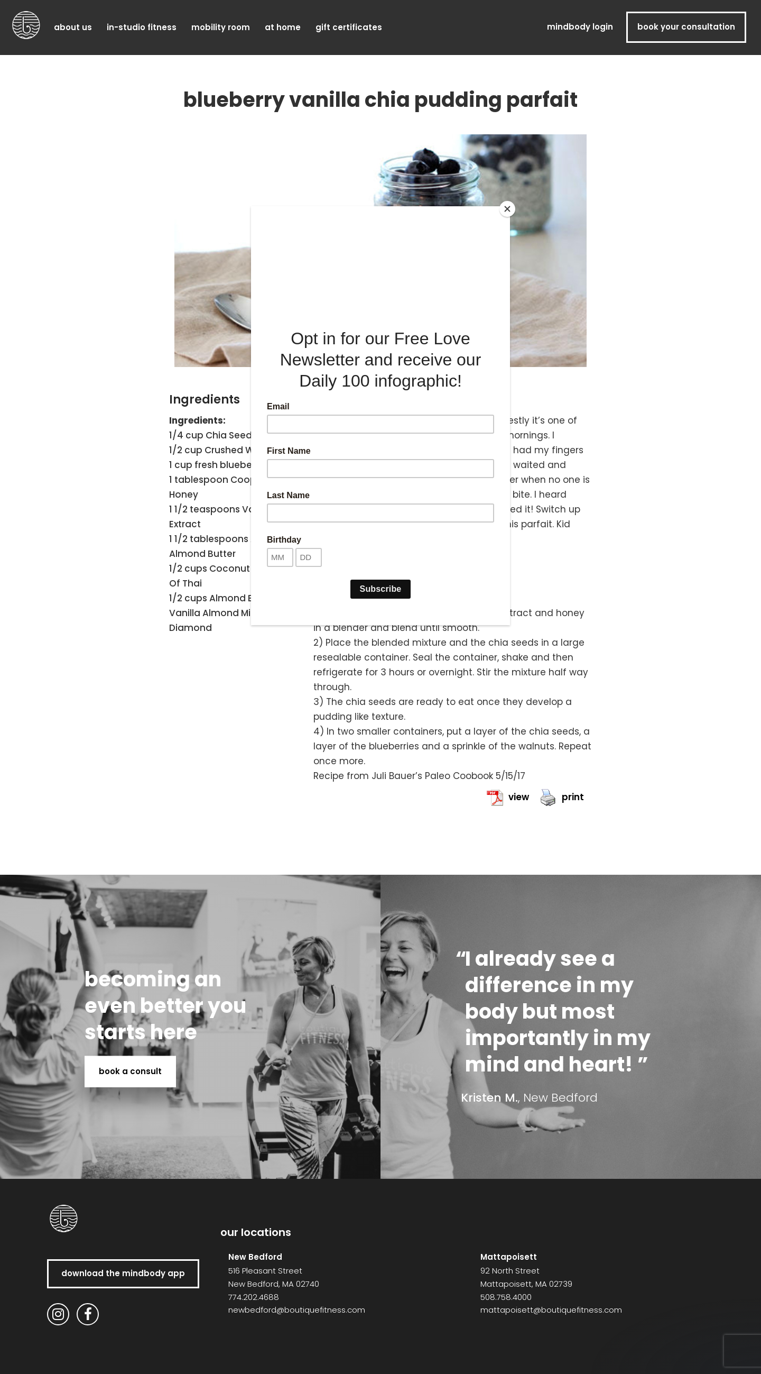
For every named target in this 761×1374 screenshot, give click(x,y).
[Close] (507, 209)
